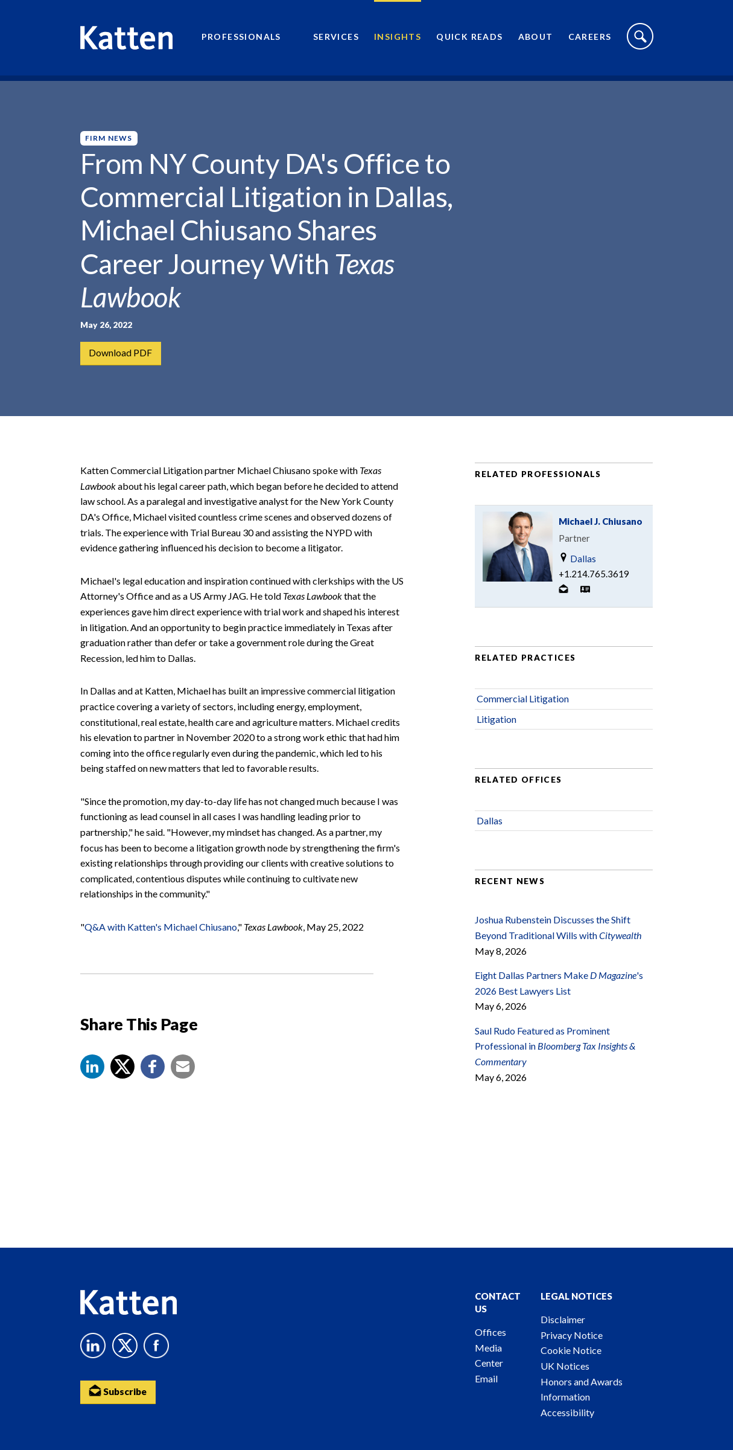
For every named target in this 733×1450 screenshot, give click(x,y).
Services (336, 39)
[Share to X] (122, 1076)
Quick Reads (469, 39)
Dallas (577, 568)
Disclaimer (563, 1319)
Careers (590, 39)
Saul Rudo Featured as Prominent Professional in (555, 1055)
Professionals (241, 39)
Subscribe (119, 1391)
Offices (490, 1332)
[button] (92, 1076)
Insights (397, 39)
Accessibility (567, 1412)
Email (486, 1378)
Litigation (496, 728)
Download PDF (121, 353)
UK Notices (565, 1365)
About (535, 39)
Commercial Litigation (523, 708)
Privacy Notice (572, 1335)
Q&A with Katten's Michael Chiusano (160, 936)
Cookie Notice (571, 1350)
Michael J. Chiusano (601, 530)
